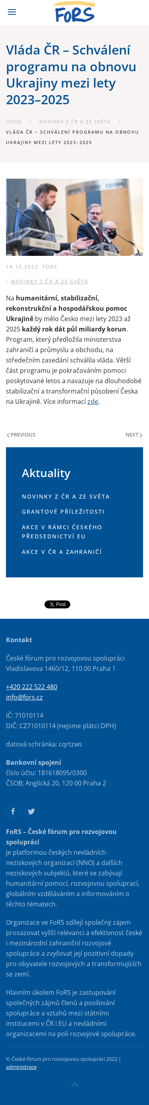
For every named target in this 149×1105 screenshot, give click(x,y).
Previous (21, 434)
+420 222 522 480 (31, 686)
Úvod (14, 122)
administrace (21, 1066)
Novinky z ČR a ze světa (75, 122)
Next (134, 434)
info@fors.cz (24, 697)
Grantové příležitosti (63, 511)
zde (92, 401)
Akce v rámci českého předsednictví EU (62, 531)
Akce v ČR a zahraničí (62, 551)
